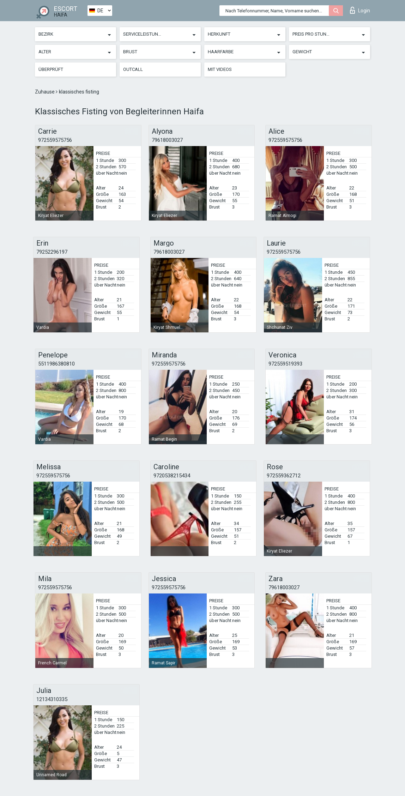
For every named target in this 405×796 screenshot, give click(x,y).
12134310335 (51, 699)
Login (360, 10)
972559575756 (55, 140)
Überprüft (50, 69)
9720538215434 (171, 475)
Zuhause (45, 92)
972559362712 (284, 475)
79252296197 (51, 252)
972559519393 (285, 364)
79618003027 (167, 140)
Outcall (133, 69)
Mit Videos (220, 69)
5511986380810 (56, 364)
